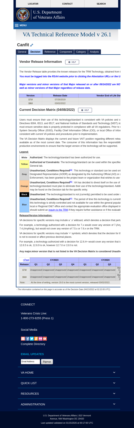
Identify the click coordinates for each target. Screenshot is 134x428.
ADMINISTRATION (33, 404)
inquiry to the (58, 210)
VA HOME (27, 372)
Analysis (94, 51)
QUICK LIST (29, 383)
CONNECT (28, 304)
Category (81, 51)
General (22, 51)
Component (66, 51)
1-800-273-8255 (31, 318)
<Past (26, 260)
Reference (50, 51)
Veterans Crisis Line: (34, 313)
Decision (35, 51)
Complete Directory (33, 344)
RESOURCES (30, 393)
